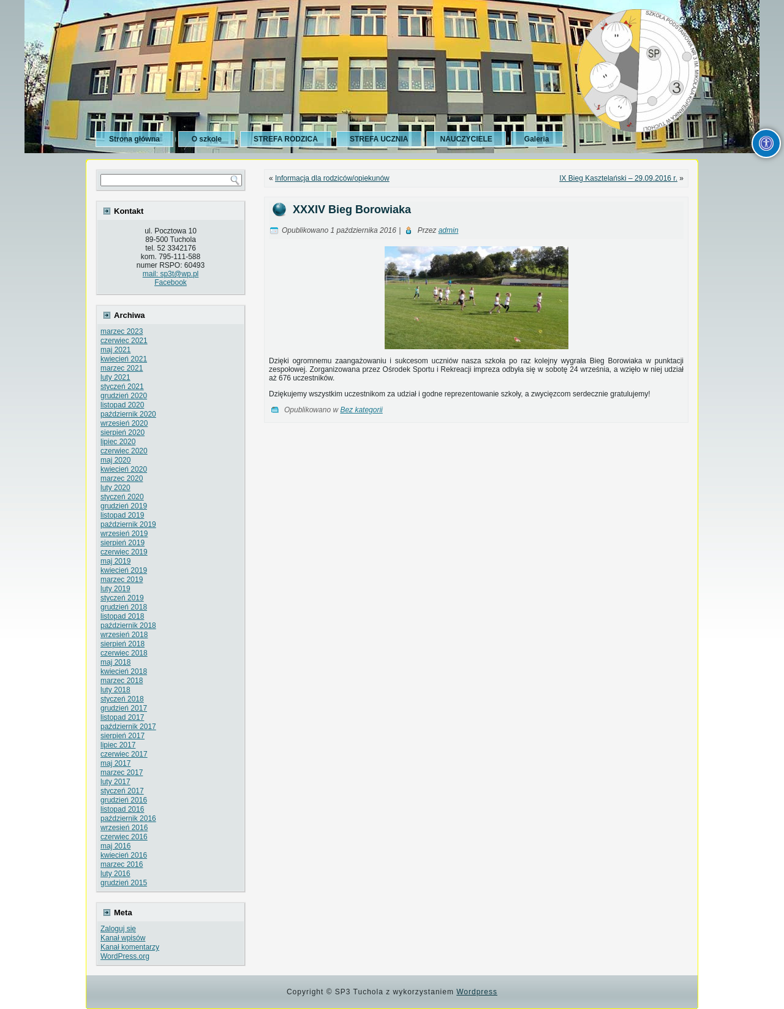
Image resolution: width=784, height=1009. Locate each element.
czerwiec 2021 (124, 340)
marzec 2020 (121, 478)
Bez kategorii (361, 410)
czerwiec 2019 (124, 552)
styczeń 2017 (122, 791)
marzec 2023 (121, 331)
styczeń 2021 (122, 386)
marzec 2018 (121, 680)
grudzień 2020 (123, 395)
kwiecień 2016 (123, 855)
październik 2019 (128, 524)
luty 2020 (115, 487)
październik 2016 (128, 818)
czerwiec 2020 (124, 451)
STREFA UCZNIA (379, 139)
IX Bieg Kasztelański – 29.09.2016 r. (618, 178)
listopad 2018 (122, 616)
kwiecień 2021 (123, 359)
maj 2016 (115, 846)
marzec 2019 (121, 579)
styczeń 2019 (122, 598)
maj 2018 (115, 662)
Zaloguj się (118, 928)
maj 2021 (115, 350)
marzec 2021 (121, 368)
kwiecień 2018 (123, 671)
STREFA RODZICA (286, 139)
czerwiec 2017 (124, 754)
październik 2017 (128, 726)
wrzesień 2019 (124, 533)
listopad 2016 (122, 809)
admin (449, 230)
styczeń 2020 (122, 497)
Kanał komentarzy (129, 947)
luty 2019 (115, 588)
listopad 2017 (122, 717)
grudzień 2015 (123, 883)
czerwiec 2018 (124, 653)
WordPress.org (124, 956)
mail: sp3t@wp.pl (171, 274)
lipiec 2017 (117, 745)
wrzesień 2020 (124, 423)
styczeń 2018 (122, 699)
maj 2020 (115, 460)
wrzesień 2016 (124, 827)
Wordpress (476, 992)
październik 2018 (128, 625)
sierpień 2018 (122, 644)
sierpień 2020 (122, 432)
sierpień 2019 (122, 543)
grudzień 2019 (123, 506)
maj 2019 (115, 561)
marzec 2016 (121, 864)
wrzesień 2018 (124, 634)
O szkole (207, 139)
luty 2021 (115, 377)
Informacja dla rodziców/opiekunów (332, 178)
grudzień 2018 (123, 607)
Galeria (536, 139)
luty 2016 (115, 873)
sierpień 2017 (122, 735)
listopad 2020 (122, 405)
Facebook (170, 282)
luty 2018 (115, 690)
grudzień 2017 (123, 708)
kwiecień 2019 (123, 570)
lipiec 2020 (117, 441)
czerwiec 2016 (124, 837)
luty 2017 (115, 781)
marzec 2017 (121, 772)
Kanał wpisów (122, 938)
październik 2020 (128, 414)
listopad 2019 (122, 515)
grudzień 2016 (123, 800)
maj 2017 (115, 763)
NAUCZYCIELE (466, 139)
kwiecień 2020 (123, 469)
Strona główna (134, 139)
